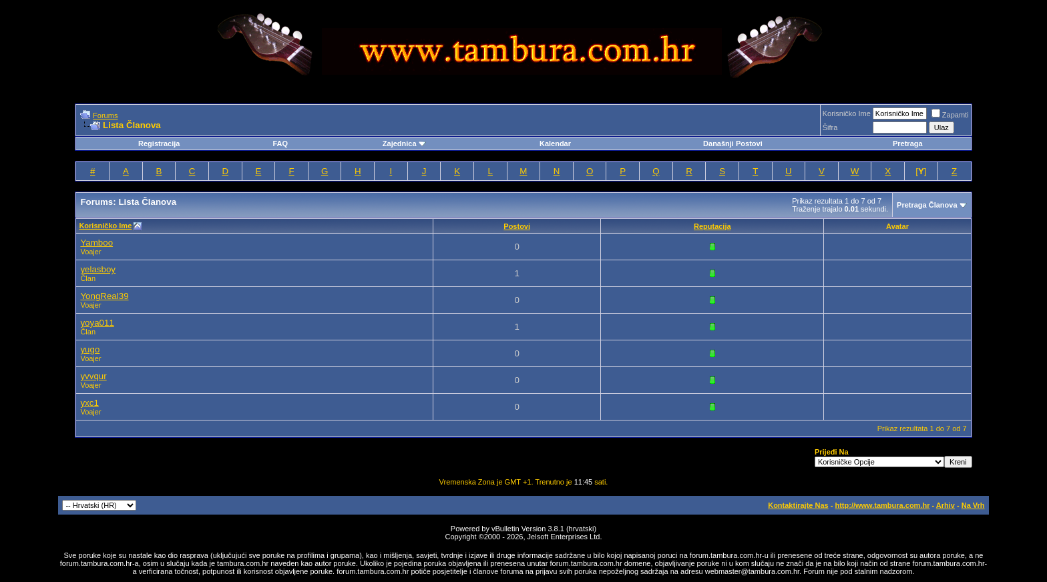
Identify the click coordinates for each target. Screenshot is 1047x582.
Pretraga (908, 143)
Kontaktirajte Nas (798, 505)
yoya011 (97, 323)
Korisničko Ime (847, 113)
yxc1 (89, 403)
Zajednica (404, 143)
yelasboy (98, 269)
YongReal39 (104, 296)
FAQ (280, 143)
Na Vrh (973, 505)
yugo (89, 349)
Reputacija (712, 226)
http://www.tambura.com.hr (882, 505)
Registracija (159, 143)
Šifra (830, 127)
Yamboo (96, 243)
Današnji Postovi (733, 143)
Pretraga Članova (927, 205)
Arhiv (945, 505)
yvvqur (93, 376)
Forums (105, 115)
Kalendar (555, 143)
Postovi (516, 226)
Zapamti (950, 115)
